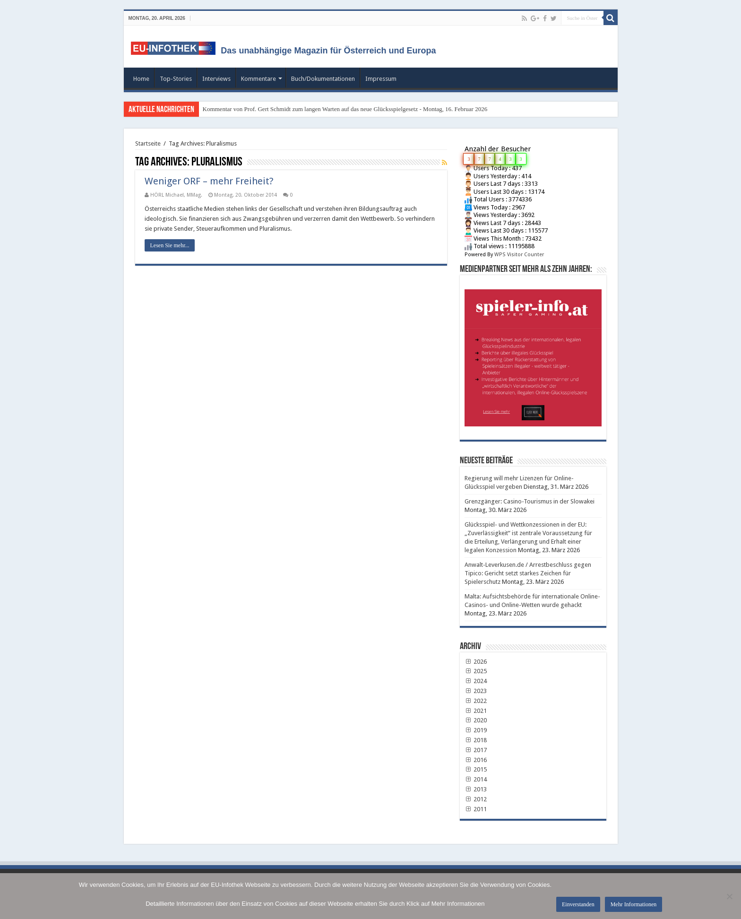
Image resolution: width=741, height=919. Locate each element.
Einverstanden (578, 904)
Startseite (148, 143)
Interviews (216, 78)
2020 (476, 720)
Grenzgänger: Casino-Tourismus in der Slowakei (530, 501)
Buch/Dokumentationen (323, 78)
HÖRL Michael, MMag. (176, 195)
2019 (476, 730)
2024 (476, 681)
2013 (476, 789)
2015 (476, 769)
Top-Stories (176, 78)
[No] (729, 896)
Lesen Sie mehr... (170, 245)
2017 (476, 750)
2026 (476, 661)
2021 (476, 710)
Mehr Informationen (634, 904)
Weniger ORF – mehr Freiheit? (209, 181)
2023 (476, 690)
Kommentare (258, 78)
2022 (476, 700)
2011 (476, 809)
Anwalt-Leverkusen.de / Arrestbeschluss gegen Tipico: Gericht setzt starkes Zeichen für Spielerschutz (528, 573)
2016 (476, 759)
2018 (476, 740)
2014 (476, 779)
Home (141, 78)
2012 (476, 799)
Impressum (380, 78)
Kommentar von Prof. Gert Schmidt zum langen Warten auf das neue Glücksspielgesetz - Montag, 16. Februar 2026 (345, 109)
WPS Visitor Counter (519, 254)
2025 (476, 671)
